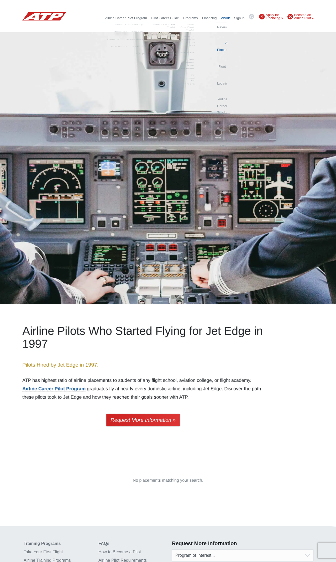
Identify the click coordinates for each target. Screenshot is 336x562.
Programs (190, 18)
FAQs (103, 543)
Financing (209, 18)
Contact (308, 27)
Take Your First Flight (43, 552)
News (238, 27)
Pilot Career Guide (165, 18)
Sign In (239, 18)
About (225, 18)
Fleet (171, 27)
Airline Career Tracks (214, 27)
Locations (187, 27)
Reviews (125, 27)
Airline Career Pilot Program (126, 18)
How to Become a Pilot (119, 552)
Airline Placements (150, 27)
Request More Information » (143, 420)
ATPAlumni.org (270, 27)
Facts (251, 27)
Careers (292, 27)
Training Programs (42, 543)
